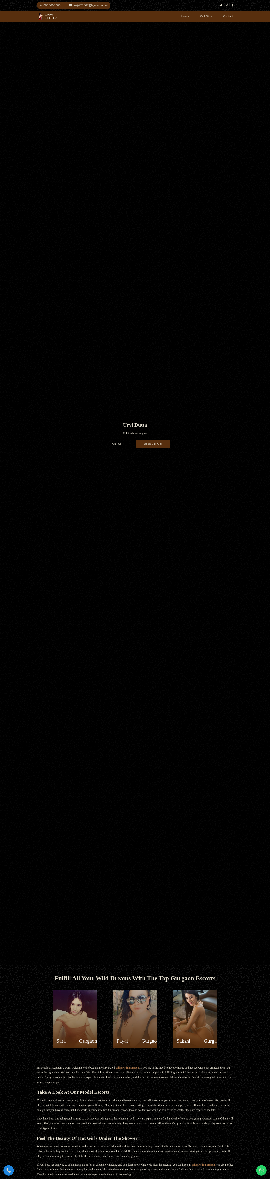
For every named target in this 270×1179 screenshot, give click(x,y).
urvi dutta (40, 16)
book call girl (153, 444)
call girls (206, 16)
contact (228, 16)
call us (117, 444)
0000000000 (50, 5)
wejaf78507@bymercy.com (88, 5)
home (185, 16)
